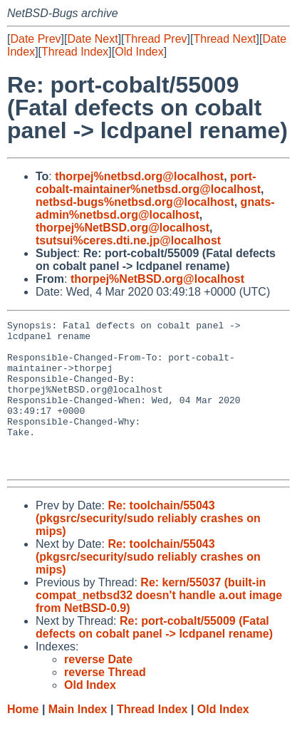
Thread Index (74, 52)
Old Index (139, 52)
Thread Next (224, 39)
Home (22, 739)
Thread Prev (156, 39)
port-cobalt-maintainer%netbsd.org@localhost (148, 182)
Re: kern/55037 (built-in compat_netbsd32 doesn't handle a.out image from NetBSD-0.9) (159, 625)
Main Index (78, 739)
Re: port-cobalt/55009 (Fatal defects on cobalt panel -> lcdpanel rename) (154, 657)
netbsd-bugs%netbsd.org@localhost (135, 202)
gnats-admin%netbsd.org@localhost (155, 208)
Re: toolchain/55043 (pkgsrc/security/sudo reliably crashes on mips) (148, 548)
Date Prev (35, 39)
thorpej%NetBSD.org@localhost (122, 228)
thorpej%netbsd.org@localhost (139, 176)
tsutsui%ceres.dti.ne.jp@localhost (128, 240)
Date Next (92, 39)
